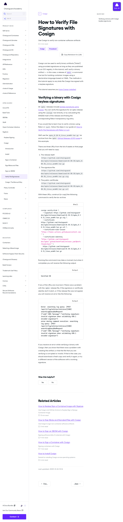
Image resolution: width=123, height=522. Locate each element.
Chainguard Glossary (10, 259)
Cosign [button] (42, 49)
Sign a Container (11, 160)
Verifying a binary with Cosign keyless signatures (109, 20)
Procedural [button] (52, 49)
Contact (14, 517)
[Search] (14, 14)
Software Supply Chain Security (13, 254)
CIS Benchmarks (8, 228)
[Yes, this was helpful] (42, 382)
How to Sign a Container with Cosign (54, 442)
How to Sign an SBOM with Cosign (53, 431)
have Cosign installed (67, 89)
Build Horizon (7, 265)
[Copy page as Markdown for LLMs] (71, 55)
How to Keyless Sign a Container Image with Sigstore (60, 406)
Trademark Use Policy (10, 270)
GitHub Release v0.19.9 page (69, 138)
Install (7, 154)
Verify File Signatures (12, 176)
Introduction (9, 148)
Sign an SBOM (10, 171)
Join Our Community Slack (13, 510)
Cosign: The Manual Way (13, 182)
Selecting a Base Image (11, 248)
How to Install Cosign (47, 453)
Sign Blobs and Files (11, 165)
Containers (6, 242)
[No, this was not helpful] (52, 382)
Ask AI (7, 19)
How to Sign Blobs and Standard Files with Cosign (59, 420)
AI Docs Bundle (9, 505)
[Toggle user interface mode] (23, 505)
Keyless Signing (9, 137)
